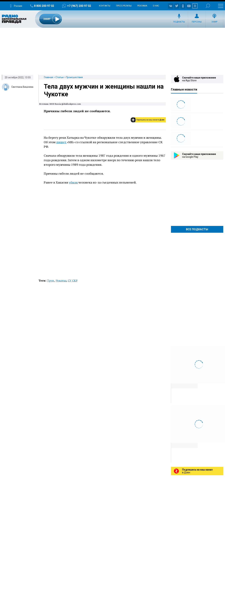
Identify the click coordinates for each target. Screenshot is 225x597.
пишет (61, 142)
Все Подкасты (197, 229)
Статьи (59, 77)
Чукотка (61, 280)
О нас (156, 6)
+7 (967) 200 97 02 (79, 6)
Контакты (104, 6)
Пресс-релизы (124, 6)
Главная (48, 77)
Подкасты (179, 22)
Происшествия (74, 77)
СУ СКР (73, 280)
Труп (50, 280)
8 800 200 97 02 (44, 6)
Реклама (142, 6)
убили (73, 182)
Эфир (214, 22)
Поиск (208, 6)
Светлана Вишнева (22, 86)
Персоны (197, 22)
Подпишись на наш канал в (150, 120)
